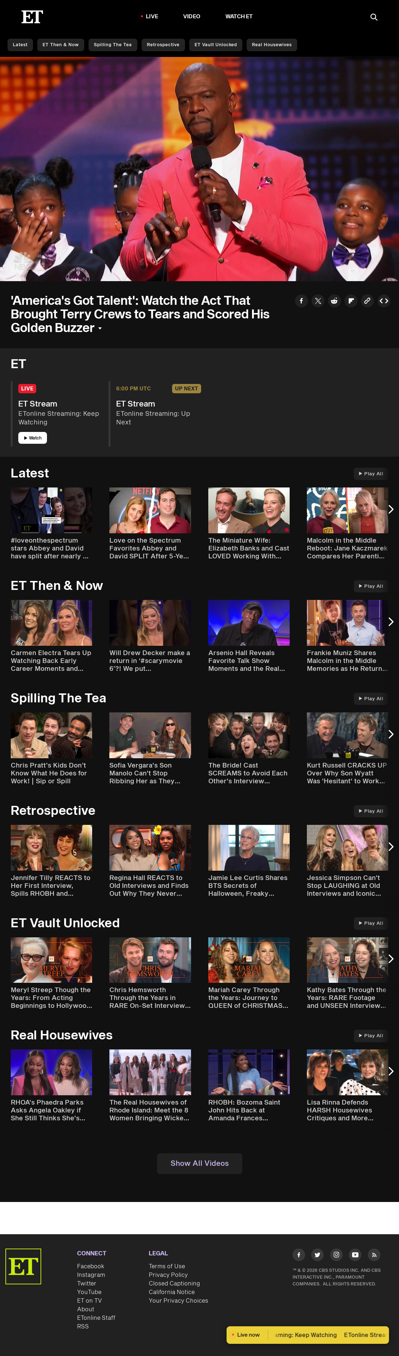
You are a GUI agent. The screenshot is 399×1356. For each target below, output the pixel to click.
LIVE (152, 17)
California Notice (172, 1292)
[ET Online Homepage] (32, 17)
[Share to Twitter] (318, 302)
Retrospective (163, 45)
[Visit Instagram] (336, 1256)
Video (191, 17)
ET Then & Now (61, 45)
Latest (20, 45)
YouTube (89, 1292)
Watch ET (239, 17)
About (85, 1309)
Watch (33, 438)
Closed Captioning (174, 1283)
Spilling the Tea (113, 45)
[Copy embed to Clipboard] (384, 302)
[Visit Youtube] (355, 1256)
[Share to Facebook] (301, 302)
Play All (371, 473)
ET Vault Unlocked (216, 45)
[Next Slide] (390, 513)
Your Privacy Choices (178, 1301)
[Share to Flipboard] (351, 302)
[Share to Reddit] (334, 302)
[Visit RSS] (374, 1256)
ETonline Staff (96, 1318)
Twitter (86, 1283)
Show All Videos (200, 1163)
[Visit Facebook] (299, 1256)
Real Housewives (272, 45)
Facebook (90, 1266)
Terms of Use (167, 1266)
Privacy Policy (168, 1275)
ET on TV (89, 1301)
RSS (83, 1326)
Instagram (91, 1275)
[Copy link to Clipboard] (367, 302)
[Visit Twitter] (317, 1256)
